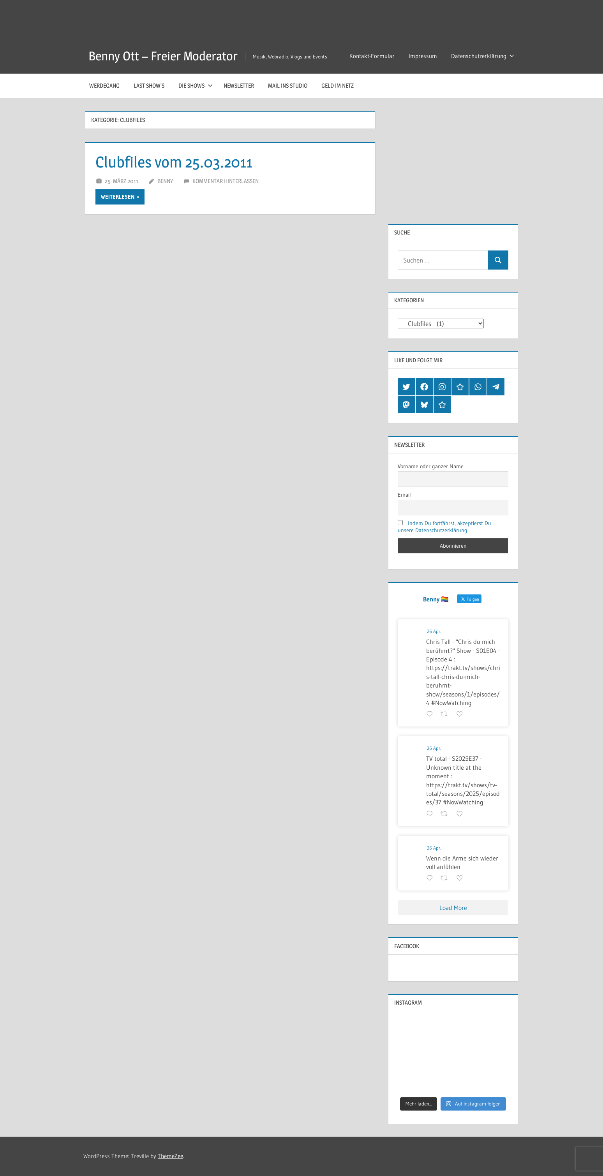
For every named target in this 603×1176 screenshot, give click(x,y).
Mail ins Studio (287, 85)
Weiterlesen (118, 196)
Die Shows (195, 85)
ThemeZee (170, 1156)
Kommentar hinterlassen (225, 181)
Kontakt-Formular (372, 56)
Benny (165, 181)
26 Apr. (434, 631)
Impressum (423, 56)
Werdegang (104, 85)
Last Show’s (149, 85)
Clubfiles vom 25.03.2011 (173, 161)
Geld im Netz (337, 85)
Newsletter (239, 85)
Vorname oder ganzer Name (431, 466)
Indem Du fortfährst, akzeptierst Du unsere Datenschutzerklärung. (444, 527)
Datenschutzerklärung (482, 56)
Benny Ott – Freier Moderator (163, 55)
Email (404, 494)
